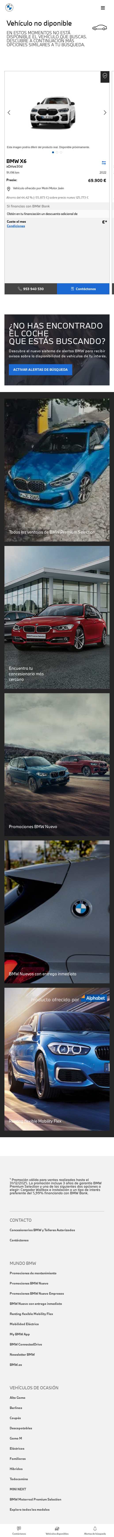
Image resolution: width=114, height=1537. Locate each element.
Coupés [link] (15, 1418)
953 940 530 (31, 289)
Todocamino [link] (19, 1479)
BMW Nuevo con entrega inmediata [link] (36, 1304)
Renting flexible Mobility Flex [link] (31, 1314)
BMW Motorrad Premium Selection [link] (35, 1499)
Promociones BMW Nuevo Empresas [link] (37, 1293)
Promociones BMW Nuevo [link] (29, 1283)
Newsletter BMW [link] (22, 1354)
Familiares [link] (18, 1459)
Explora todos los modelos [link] (29, 1509)
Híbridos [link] (16, 1469)
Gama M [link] (16, 1438)
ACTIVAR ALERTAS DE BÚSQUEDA (40, 370)
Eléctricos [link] (17, 1448)
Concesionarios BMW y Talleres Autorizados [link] (42, 1230)
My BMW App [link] (20, 1334)
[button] (53, 152)
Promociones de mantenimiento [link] (33, 1273)
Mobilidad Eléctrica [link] (24, 1324)
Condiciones (16, 226)
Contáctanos (83, 289)
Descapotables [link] (21, 1428)
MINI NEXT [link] (18, 1489)
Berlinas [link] (16, 1408)
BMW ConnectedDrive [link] (26, 1344)
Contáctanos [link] (19, 1240)
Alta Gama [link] (17, 1397)
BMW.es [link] (16, 1365)
